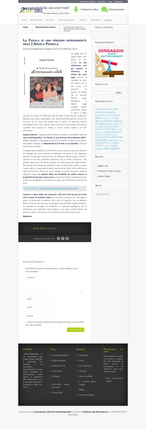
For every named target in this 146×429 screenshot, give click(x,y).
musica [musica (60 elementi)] (98, 134)
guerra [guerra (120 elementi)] (102, 126)
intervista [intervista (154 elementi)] (100, 129)
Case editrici (84, 363)
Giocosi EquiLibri (85, 374)
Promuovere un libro (87, 2)
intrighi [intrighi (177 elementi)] (111, 129)
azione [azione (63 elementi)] (110, 115)
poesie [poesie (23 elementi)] (114, 135)
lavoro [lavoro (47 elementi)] (98, 132)
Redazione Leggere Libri (45, 54)
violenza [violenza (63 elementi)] (99, 148)
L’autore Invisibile (86, 384)
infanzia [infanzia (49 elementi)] (115, 126)
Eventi (81, 369)
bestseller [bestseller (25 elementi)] (105, 118)
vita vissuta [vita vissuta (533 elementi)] (111, 148)
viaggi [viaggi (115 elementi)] (114, 145)
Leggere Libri (102, 166)
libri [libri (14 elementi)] (102, 132)
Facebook (63, 244)
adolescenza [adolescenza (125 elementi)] (102, 109)
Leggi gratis (108, 20)
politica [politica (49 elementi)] (98, 137)
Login (110, 2)
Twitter (67, 244)
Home (24, 20)
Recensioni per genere (66, 20)
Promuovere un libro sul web (109, 171)
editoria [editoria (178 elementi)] (118, 121)
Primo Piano (50, 20)
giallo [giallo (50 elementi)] (116, 124)
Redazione (118, 2)
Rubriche (82, 20)
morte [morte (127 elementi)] (118, 132)
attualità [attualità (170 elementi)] (110, 112)
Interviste (83, 379)
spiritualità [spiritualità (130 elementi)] (101, 142)
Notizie (81, 398)
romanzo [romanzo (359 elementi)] (101, 140)
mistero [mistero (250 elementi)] (109, 132)
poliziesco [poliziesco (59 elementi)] (106, 137)
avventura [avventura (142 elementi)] (101, 115)
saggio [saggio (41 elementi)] (110, 140)
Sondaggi (55, 384)
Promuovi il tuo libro (89, 9)
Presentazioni (96, 20)
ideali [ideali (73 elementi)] (109, 126)
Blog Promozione (117, 9)
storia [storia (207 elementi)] (115, 142)
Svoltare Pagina (103, 176)
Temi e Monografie (86, 403)
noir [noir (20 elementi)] (103, 135)
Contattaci (102, 2)
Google (58, 244)
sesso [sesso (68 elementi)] (116, 140)
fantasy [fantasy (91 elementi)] (109, 124)
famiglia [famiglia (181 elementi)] (100, 123)
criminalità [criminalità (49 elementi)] (114, 118)
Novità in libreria (36, 20)
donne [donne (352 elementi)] (108, 121)
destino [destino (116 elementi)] (99, 121)
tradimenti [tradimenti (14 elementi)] (106, 145)
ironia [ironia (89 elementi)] (119, 129)
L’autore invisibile (58, 369)
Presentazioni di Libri (60, 363)
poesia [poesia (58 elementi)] (109, 134)
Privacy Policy (57, 401)
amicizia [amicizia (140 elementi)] (113, 109)
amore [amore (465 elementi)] (99, 112)
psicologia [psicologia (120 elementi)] (117, 136)
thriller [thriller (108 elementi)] (99, 145)
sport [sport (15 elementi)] (109, 143)
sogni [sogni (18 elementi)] (121, 140)
